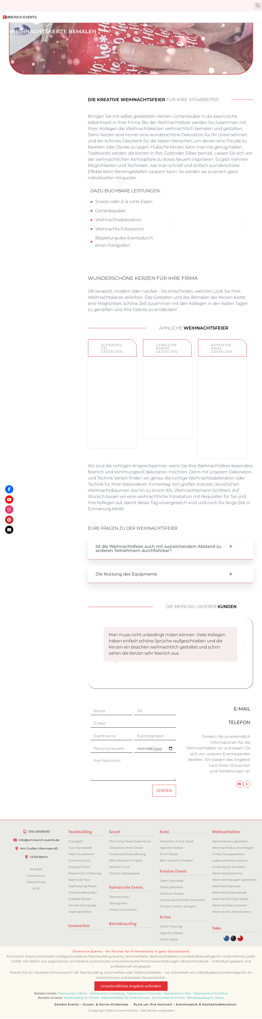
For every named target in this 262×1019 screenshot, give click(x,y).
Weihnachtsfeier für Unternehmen (125, 998)
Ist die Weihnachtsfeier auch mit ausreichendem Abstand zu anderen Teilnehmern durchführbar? (158, 548)
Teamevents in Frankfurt (210, 994)
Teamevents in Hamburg (107, 994)
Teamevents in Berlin (73, 994)
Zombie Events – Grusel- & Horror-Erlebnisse (91, 1005)
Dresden (35, 290)
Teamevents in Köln (177, 994)
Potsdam (35, 220)
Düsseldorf (33, 324)
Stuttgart (35, 272)
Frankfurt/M (32, 263)
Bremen (36, 237)
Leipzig (37, 281)
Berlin (38, 211)
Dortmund (34, 307)
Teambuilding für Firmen (81, 998)
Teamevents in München (144, 994)
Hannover (34, 246)
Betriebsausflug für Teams (205, 998)
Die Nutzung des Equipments (126, 574)
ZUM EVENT (112, 432)
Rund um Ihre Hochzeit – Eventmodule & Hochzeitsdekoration (185, 1005)
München (34, 255)
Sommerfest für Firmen (168, 998)
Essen (38, 316)
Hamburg (34, 229)
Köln (39, 298)
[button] (258, 6)
